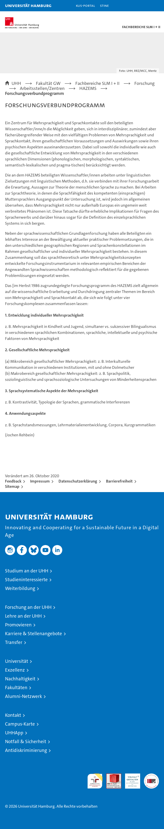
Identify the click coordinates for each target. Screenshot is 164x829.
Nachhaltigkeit (20, 679)
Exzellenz (15, 670)
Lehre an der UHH (23, 616)
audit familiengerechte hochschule (94, 781)
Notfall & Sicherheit (25, 741)
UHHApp (14, 733)
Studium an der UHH (26, 571)
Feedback (13, 481)
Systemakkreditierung (151, 776)
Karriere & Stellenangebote (33, 633)
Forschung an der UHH (28, 607)
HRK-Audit (130, 779)
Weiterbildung (20, 588)
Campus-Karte (20, 724)
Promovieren (18, 625)
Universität (16, 661)
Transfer (13, 642)
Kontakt (13, 715)
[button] (144, 5)
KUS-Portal (85, 5)
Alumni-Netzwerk (23, 696)
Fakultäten (16, 687)
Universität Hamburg (28, 5)
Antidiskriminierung (26, 750)
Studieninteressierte (26, 579)
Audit (111, 776)
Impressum (40, 481)
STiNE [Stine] (104, 5)
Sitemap (12, 486)
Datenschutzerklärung (78, 481)
